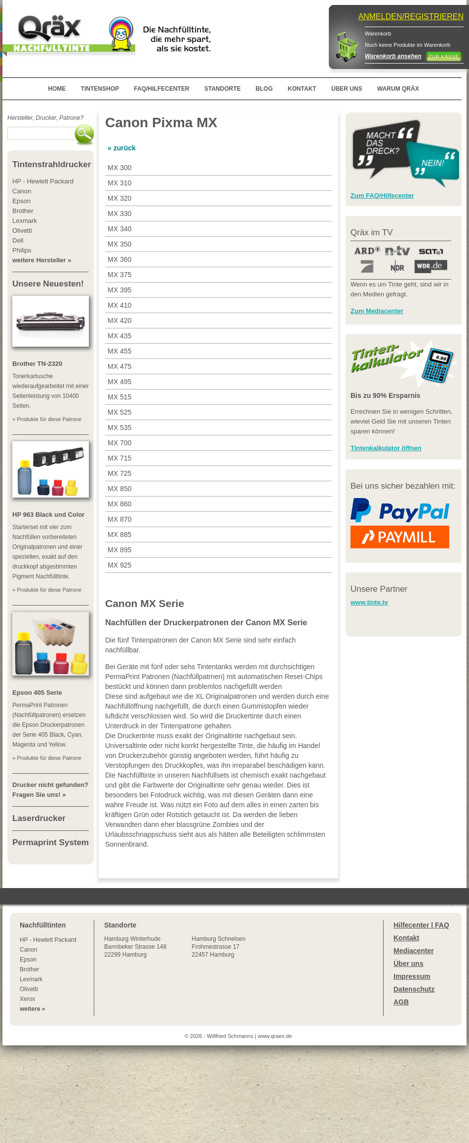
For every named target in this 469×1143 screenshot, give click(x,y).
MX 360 (119, 259)
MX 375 (119, 275)
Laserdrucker (39, 818)
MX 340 (119, 229)
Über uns (408, 963)
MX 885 (119, 534)
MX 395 (119, 290)
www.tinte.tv (369, 602)
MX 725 (119, 473)
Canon (28, 949)
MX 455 (119, 351)
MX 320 (119, 198)
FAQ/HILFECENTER (161, 88)
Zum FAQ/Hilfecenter (382, 195)
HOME (57, 88)
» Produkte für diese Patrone (46, 419)
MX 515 (119, 397)
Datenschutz (413, 989)
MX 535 (119, 427)
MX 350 (119, 244)
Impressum (411, 976)
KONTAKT (302, 88)
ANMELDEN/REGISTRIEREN (411, 16)
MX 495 (119, 382)
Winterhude (135, 946)
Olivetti (29, 989)
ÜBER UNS (346, 88)
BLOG (264, 88)
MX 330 (119, 213)
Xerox (27, 999)
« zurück (122, 148)
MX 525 (119, 412)
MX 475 (119, 366)
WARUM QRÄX (398, 88)
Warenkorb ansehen (393, 56)
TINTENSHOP (100, 88)
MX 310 (119, 183)
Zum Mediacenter (377, 311)
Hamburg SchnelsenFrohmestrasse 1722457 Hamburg (218, 946)
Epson (28, 959)
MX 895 (119, 550)
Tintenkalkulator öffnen (386, 448)
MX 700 (119, 443)
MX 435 (119, 336)
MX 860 (119, 504)
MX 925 (119, 565)
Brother (29, 969)
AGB (401, 1002)
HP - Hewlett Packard (48, 939)
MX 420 (119, 320)
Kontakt (406, 938)
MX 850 (119, 489)
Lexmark (31, 979)
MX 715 (119, 458)
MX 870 (119, 519)
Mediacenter (413, 951)
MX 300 (119, 168)
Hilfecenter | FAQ (421, 925)
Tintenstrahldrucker (51, 164)
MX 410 (119, 305)
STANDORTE (222, 88)
